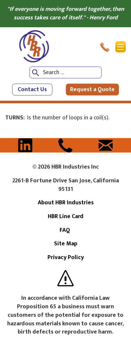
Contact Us (32, 89)
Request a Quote (92, 89)
